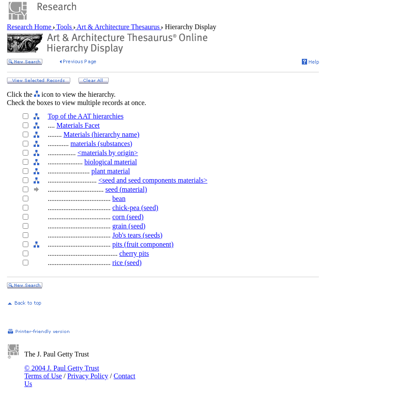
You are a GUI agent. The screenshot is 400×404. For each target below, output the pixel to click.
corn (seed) (128, 217)
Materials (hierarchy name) (101, 134)
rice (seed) (126, 262)
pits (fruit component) (142, 244)
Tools (64, 27)
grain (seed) (128, 226)
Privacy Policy (87, 376)
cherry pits (134, 253)
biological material (110, 162)
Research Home (30, 27)
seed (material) (126, 189)
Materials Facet (77, 125)
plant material (110, 171)
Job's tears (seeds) (137, 235)
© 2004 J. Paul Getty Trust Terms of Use (61, 372)
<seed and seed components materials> (152, 180)
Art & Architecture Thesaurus (118, 27)
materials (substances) (101, 143)
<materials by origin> (107, 152)
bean (118, 198)
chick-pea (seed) (135, 207)
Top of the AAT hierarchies (85, 116)
